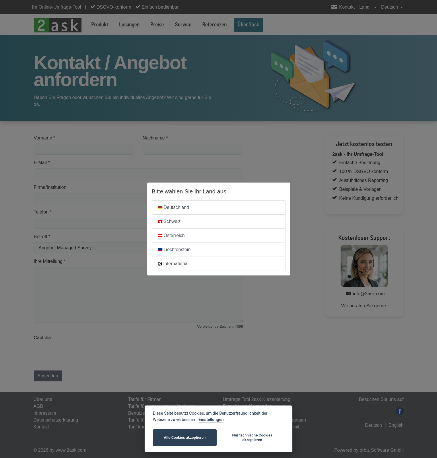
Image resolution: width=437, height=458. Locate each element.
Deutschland (173, 207)
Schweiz (169, 221)
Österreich (171, 235)
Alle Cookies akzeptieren (184, 437)
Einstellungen (211, 419)
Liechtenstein (174, 249)
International (173, 263)
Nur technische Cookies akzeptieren (252, 437)
